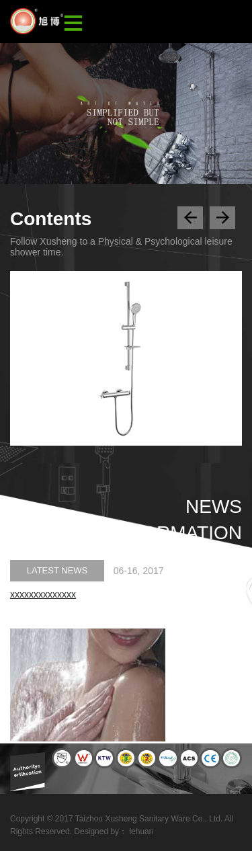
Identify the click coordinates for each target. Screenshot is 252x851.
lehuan (141, 831)
